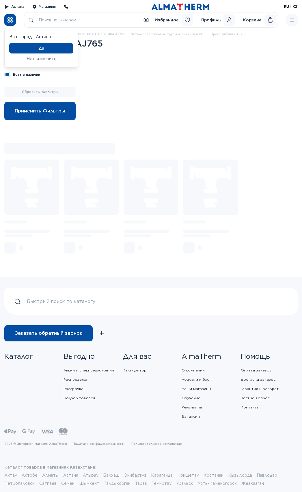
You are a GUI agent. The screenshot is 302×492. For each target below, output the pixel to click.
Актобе (30, 475)
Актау (10, 475)
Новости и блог (196, 379)
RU (286, 6)
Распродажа (75, 379)
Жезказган (252, 483)
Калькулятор (134, 370)
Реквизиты (192, 407)
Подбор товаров (80, 398)
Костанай (213, 475)
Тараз (141, 483)
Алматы (50, 475)
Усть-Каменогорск (217, 483)
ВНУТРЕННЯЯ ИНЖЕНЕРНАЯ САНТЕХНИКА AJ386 (85, 34)
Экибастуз (135, 475)
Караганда (162, 475)
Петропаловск (19, 483)
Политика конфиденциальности (99, 443)
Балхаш (111, 475)
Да (41, 48)
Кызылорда (240, 475)
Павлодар (267, 475)
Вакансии (191, 416)
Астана (14, 6)
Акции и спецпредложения (89, 370)
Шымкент (89, 483)
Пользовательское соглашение (156, 443)
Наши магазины (196, 388)
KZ (295, 6)
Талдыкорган (117, 483)
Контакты (250, 407)
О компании (193, 370)
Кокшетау (188, 475)
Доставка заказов (258, 379)
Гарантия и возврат (260, 388)
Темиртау (161, 483)
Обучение (191, 398)
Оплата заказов (256, 370)
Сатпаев (48, 483)
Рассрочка (73, 388)
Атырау (90, 475)
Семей (67, 483)
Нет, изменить (41, 58)
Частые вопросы (256, 398)
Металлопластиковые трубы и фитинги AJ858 (168, 34)
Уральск (184, 483)
